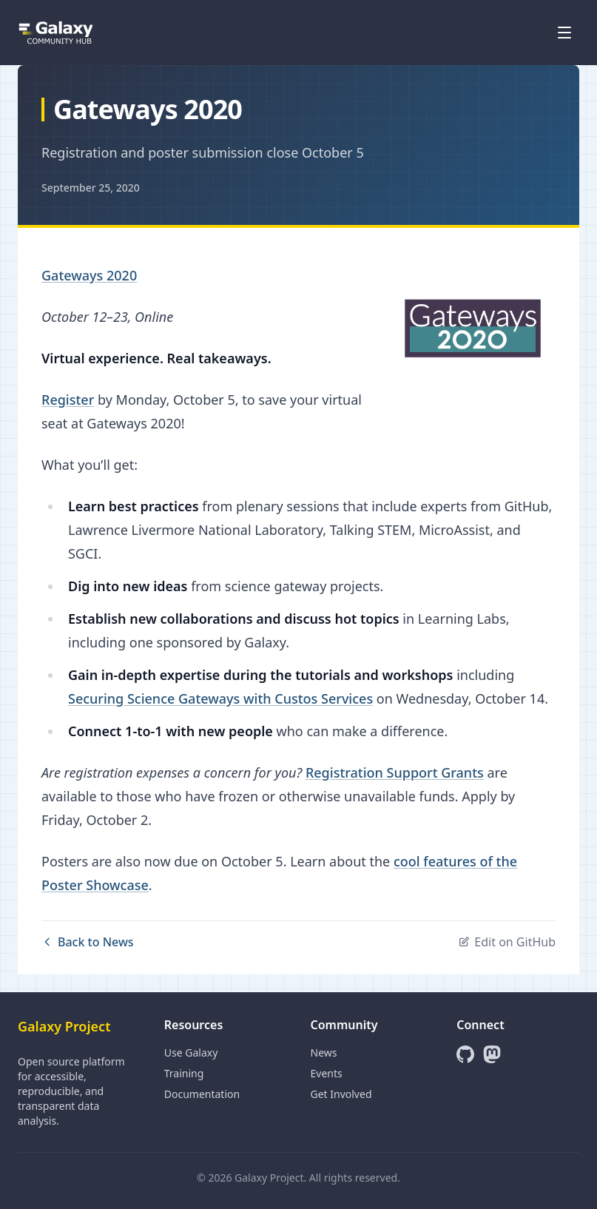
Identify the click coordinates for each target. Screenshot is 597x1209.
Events (327, 1073)
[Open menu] (564, 32)
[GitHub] (465, 1054)
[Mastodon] (492, 1054)
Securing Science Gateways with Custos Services (220, 698)
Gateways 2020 (89, 275)
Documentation (202, 1094)
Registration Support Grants (395, 772)
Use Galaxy (191, 1052)
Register (67, 399)
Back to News (87, 942)
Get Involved (341, 1094)
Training (184, 1073)
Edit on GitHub (507, 942)
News (324, 1052)
